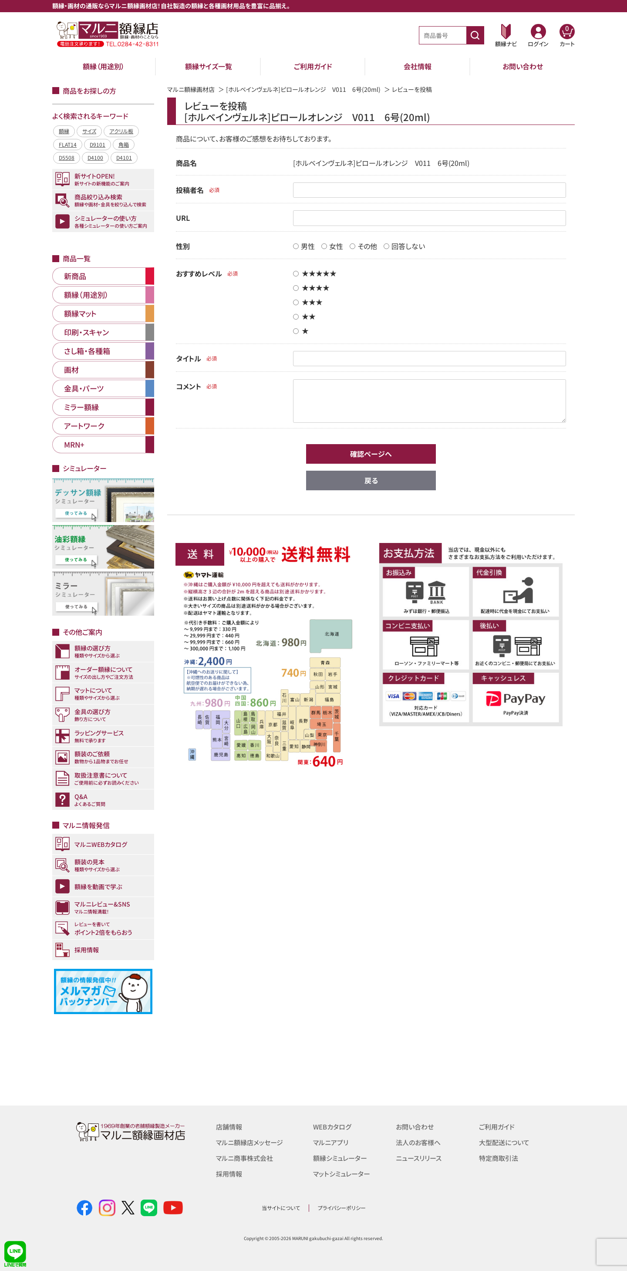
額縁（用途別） (104, 66)
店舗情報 (229, 1126)
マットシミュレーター (341, 1173)
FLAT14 (68, 144)
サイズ (89, 131)
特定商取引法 (498, 1158)
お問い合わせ (522, 66)
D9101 (97, 144)
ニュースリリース (419, 1158)
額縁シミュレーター (340, 1158)
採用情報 (229, 1173)
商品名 (186, 163)
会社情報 (417, 66)
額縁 (64, 131)
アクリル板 (121, 131)
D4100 (95, 157)
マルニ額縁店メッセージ (249, 1142)
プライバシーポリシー (342, 1207)
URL (183, 218)
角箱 (123, 144)
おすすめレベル (199, 273)
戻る (371, 480)
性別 (183, 246)
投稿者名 (190, 190)
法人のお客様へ (418, 1142)
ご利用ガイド (313, 66)
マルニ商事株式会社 (244, 1158)
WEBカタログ (332, 1126)
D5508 (66, 157)
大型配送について (504, 1142)
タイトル (188, 358)
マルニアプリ (330, 1142)
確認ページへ (371, 453)
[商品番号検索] (475, 35)
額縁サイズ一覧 (208, 66)
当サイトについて (281, 1207)
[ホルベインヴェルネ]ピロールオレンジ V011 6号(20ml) (303, 89)
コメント (188, 386)
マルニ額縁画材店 (191, 89)
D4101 (124, 157)
